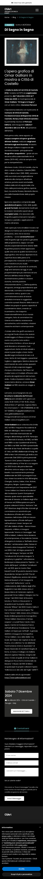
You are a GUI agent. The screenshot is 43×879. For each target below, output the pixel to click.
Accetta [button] (21, 869)
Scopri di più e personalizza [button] (21, 874)
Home (7, 17)
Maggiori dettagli (21, 711)
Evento (9, 25)
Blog (14, 17)
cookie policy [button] (22, 845)
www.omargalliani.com (20, 420)
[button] (40, 827)
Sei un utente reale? (13, 780)
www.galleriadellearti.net (14, 414)
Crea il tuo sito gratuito (21, 3)
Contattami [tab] (21, 728)
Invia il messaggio (14, 798)
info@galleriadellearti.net (25, 411)
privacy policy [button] (6, 836)
